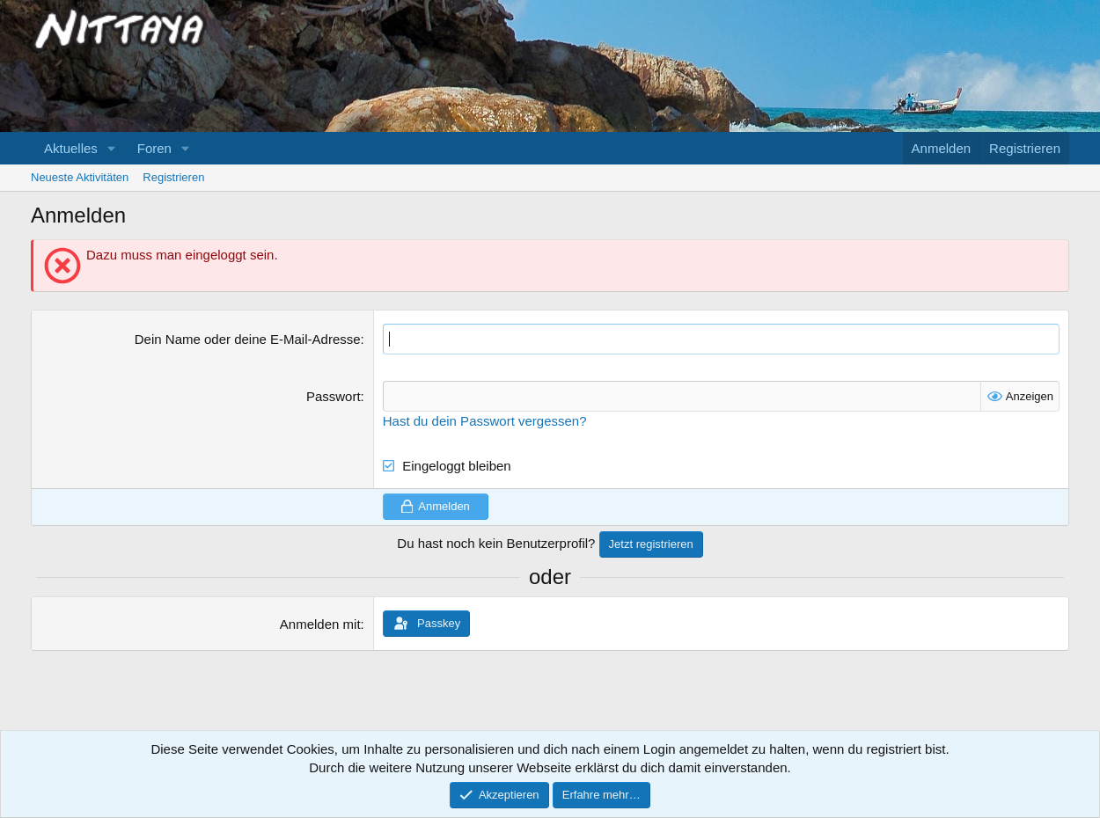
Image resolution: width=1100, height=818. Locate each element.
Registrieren (173, 177)
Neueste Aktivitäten (79, 177)
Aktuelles (71, 148)
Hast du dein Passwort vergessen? (485, 420)
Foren (154, 148)
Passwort (333, 396)
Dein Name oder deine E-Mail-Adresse (248, 339)
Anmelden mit (320, 624)
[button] (111, 148)
